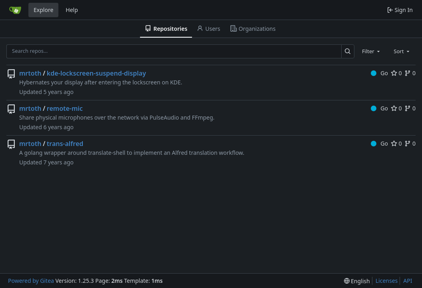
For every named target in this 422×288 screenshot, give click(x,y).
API (407, 280)
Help (72, 10)
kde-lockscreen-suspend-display (96, 73)
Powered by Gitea (31, 280)
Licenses (387, 280)
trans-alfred (65, 144)
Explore (43, 10)
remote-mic (65, 108)
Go (379, 73)
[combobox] (371, 51)
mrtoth (30, 73)
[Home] (15, 10)
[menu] (357, 281)
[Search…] (347, 51)
